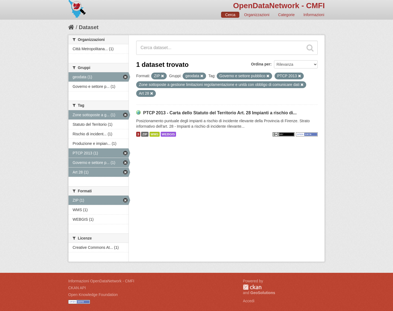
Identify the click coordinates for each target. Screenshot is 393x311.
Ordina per (260, 64)
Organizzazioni (256, 15)
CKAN (252, 287)
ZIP (144, 134)
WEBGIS (168, 134)
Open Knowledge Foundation (93, 294)
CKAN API (77, 288)
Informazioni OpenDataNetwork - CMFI (101, 281)
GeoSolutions (262, 293)
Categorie (286, 15)
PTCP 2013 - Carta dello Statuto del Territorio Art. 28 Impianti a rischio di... (220, 112)
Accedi (248, 301)
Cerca (230, 15)
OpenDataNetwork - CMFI (279, 5)
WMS (155, 134)
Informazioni (313, 15)
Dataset (89, 27)
